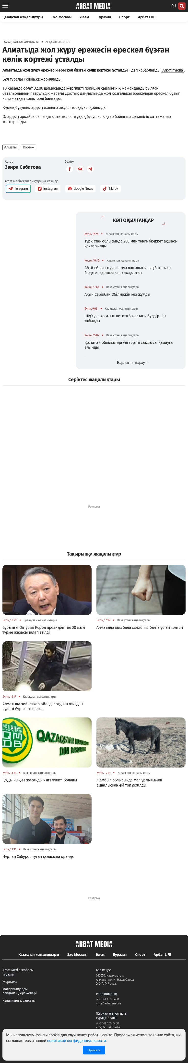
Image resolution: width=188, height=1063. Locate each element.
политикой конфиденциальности (76, 1040)
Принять (94, 1050)
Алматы (10, 147)
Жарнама (9, 982)
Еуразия (104, 17)
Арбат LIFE (146, 17)
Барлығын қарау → (133, 362)
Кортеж (28, 147)
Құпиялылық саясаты (18, 1001)
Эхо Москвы (61, 17)
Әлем (84, 17)
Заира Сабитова (23, 167)
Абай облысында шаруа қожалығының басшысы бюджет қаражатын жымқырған (127, 270)
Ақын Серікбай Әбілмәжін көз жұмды (117, 294)
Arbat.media (172, 70)
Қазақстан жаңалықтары (22, 17)
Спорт (124, 17)
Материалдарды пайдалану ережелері (19, 991)
